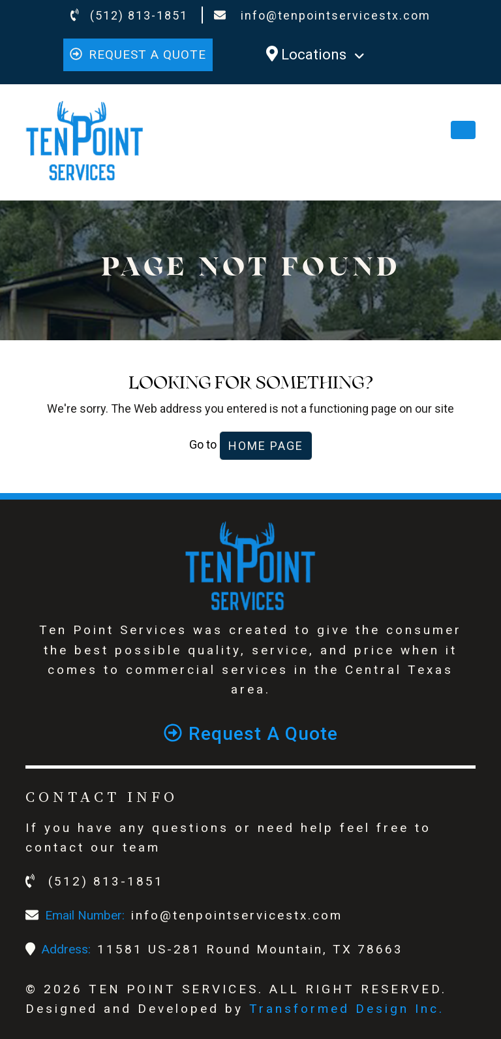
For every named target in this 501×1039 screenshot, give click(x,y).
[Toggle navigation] (463, 130)
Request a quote (138, 54)
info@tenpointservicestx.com (322, 15)
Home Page (265, 446)
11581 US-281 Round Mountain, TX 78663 (250, 949)
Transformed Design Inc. (346, 1008)
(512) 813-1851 (129, 15)
